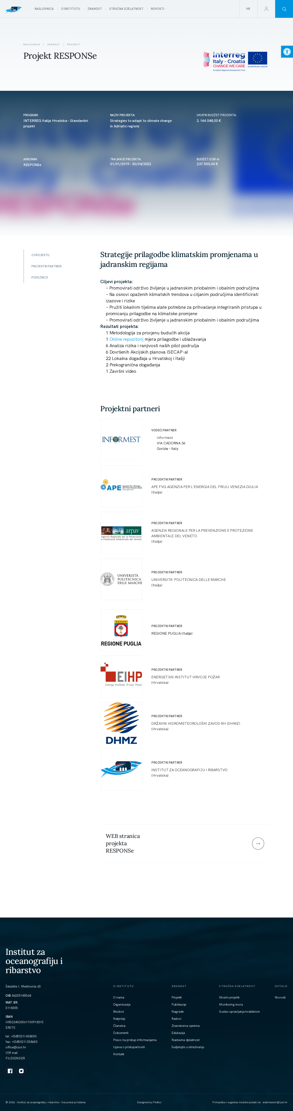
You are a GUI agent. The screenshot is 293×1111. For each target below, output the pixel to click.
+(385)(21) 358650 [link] (25, 1042)
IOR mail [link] (11, 1053)
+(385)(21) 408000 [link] (24, 1036)
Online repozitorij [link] (126, 339)
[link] (287, 52)
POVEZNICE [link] (39, 277)
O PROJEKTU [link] (40, 255)
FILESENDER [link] (15, 1058)
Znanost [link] (53, 44)
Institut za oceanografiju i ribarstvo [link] (34, 960)
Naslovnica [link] (31, 44)
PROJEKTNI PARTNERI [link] (46, 266)
